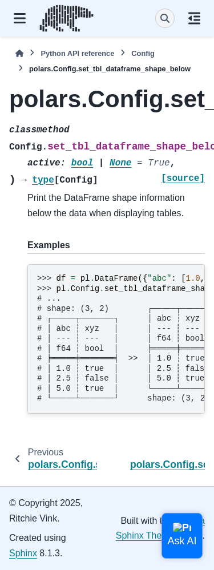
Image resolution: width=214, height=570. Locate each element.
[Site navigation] (19, 18)
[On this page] (194, 18)
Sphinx (23, 553)
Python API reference (77, 53)
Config (143, 53)
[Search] (165, 18)
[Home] (19, 53)
